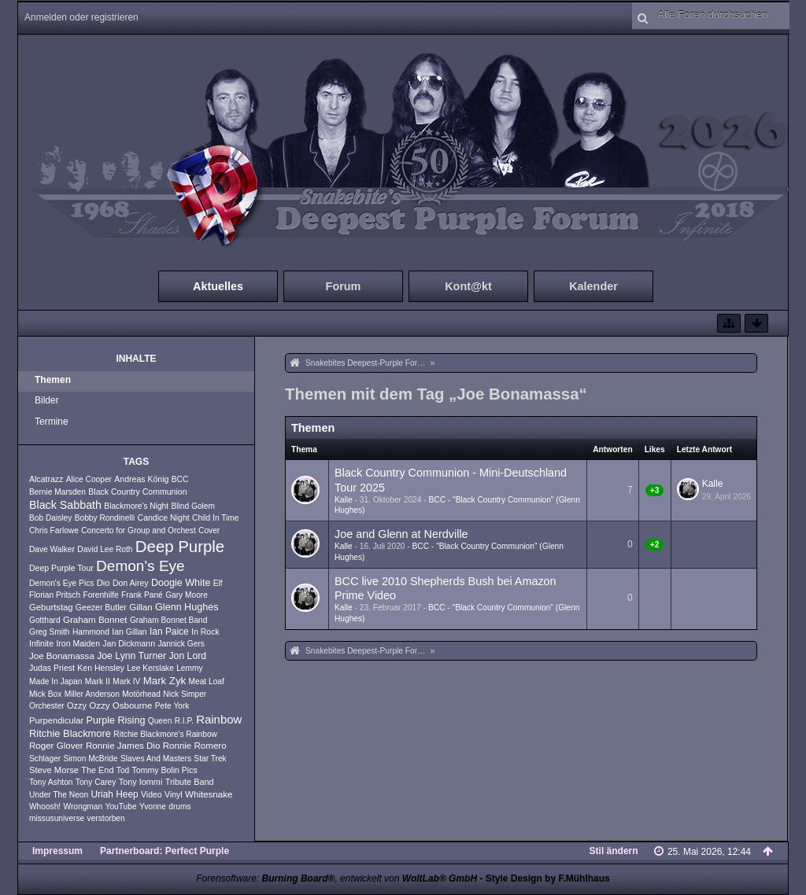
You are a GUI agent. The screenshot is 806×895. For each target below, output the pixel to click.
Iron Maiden (78, 643)
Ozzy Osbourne (120, 705)
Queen (160, 720)
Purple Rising (116, 720)
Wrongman (83, 806)
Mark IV (126, 681)
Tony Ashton (51, 782)
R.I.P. (184, 720)
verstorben (106, 818)
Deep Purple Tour (61, 568)
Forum (343, 286)
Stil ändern (614, 850)
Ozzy (77, 705)
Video (151, 794)
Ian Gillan (129, 631)
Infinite (41, 643)
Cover (209, 530)
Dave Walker (52, 549)
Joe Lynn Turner (131, 655)
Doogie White (181, 582)
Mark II (97, 681)
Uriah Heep (114, 794)
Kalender (593, 286)
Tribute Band (189, 781)
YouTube (121, 806)
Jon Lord (187, 655)
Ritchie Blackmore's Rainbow (165, 734)
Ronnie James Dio (123, 745)
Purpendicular (56, 720)
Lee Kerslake (150, 668)
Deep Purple (179, 546)
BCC (180, 479)
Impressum (57, 850)
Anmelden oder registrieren (81, 17)
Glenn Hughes (186, 607)
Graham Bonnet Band (169, 620)
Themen (53, 379)
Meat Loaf (206, 681)
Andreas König (141, 479)
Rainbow (219, 719)
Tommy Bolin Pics (165, 770)
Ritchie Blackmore (70, 733)
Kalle (344, 499)
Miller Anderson (92, 694)
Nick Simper (184, 694)
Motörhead (141, 694)
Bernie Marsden (57, 492)
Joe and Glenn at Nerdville (401, 534)
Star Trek (210, 758)
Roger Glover (56, 745)
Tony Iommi (141, 781)
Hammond (90, 632)
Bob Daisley (50, 518)
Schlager (45, 758)
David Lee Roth (104, 549)
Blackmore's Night (136, 506)
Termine (51, 421)
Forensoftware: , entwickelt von (336, 878)
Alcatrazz (46, 479)
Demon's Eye (140, 566)
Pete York (172, 706)
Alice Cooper (89, 479)
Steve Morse (54, 770)
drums (179, 806)
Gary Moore (186, 595)
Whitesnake (208, 794)
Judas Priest (52, 667)
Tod (122, 770)
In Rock (205, 631)
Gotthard (45, 620)
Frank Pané (142, 595)
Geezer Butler (101, 607)
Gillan (141, 607)
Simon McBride (91, 758)
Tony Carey (96, 782)
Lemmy (189, 668)
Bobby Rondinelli (105, 518)
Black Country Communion (137, 491)
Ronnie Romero (195, 745)
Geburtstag (51, 607)
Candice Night (164, 517)
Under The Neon (58, 794)
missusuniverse (56, 818)
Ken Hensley (100, 667)
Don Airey (131, 582)
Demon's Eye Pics (61, 583)
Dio (103, 582)
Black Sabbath (65, 505)
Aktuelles (218, 286)
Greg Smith (49, 632)
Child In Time (215, 518)
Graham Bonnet (95, 619)
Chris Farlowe (54, 530)
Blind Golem (193, 506)
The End (97, 770)
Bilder (47, 400)
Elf (218, 583)
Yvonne (152, 806)
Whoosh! (45, 806)
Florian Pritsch (54, 595)
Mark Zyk (164, 681)
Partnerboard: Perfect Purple (164, 850)
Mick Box (45, 694)
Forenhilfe (100, 595)
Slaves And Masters (155, 758)
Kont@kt (468, 286)
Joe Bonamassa (61, 656)
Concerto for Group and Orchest (138, 530)
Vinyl (174, 794)
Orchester (47, 706)
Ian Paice (169, 631)
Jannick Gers (180, 643)
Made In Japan (55, 681)
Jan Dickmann (128, 643)
